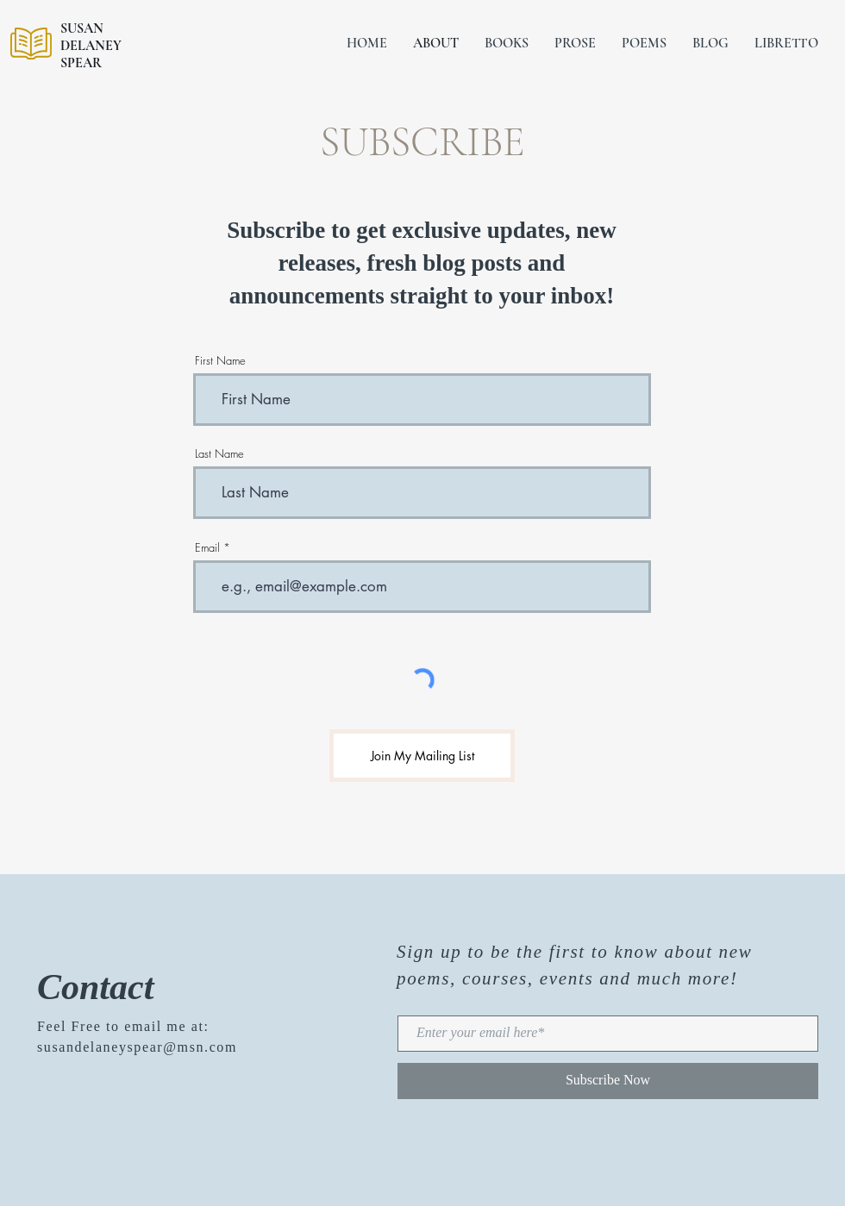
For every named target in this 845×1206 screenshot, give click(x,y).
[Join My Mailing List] (422, 755)
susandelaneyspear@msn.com (137, 1047)
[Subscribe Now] (607, 1081)
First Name (220, 360)
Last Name (219, 453)
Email (207, 547)
